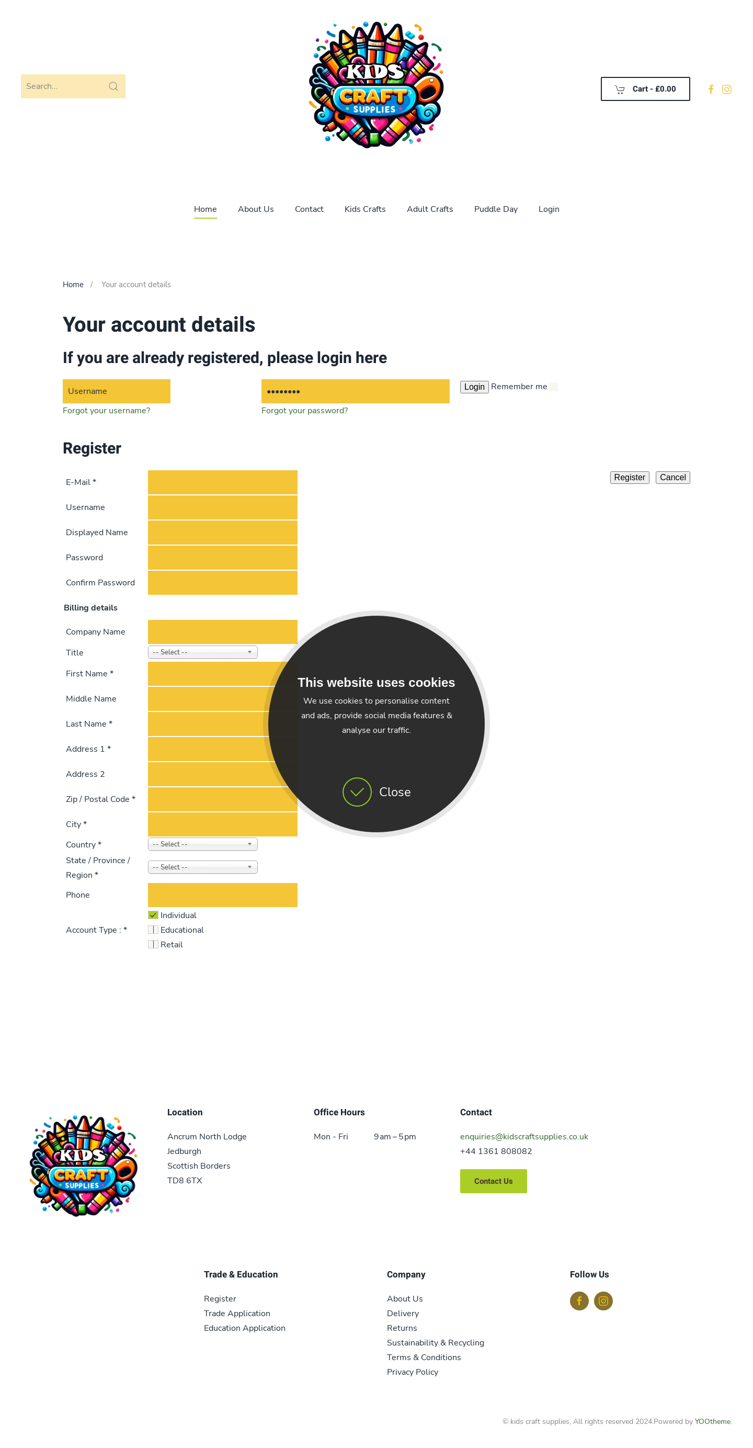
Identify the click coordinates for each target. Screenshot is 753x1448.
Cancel (673, 477)
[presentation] (106, 995)
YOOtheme (713, 1422)
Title (75, 653)
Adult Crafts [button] (430, 209)
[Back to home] (376, 88)
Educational (182, 930)
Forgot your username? (106, 410)
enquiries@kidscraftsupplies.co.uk (524, 1136)
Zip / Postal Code (100, 799)
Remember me (519, 386)
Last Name (89, 724)
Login (549, 209)
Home (205, 209)
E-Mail (81, 482)
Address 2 (85, 774)
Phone (78, 895)
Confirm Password (100, 583)
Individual (179, 915)
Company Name (96, 632)
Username (85, 507)
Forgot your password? (304, 410)
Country (83, 845)
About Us (256, 209)
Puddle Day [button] (496, 209)
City (76, 824)
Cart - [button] (645, 89)
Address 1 (88, 749)
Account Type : (96, 930)
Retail (172, 945)
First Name (89, 674)
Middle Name (91, 699)
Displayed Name (97, 532)
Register (630, 477)
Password (84, 557)
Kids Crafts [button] (365, 209)
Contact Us (493, 1181)
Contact (309, 209)
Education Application (245, 1328)
